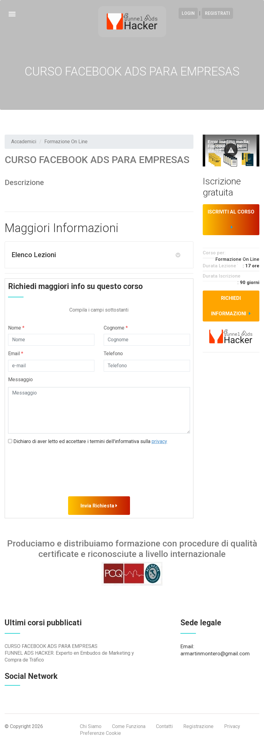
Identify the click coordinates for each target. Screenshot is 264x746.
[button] (231, 150)
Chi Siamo (91, 726)
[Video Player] (231, 150)
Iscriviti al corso (231, 219)
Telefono (113, 353)
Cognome (116, 328)
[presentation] (55, 463)
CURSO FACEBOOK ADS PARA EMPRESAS (51, 646)
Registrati (217, 13)
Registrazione (198, 726)
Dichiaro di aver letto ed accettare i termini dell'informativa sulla (87, 441)
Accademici (23, 141)
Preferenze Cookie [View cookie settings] (100, 733)
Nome (16, 328)
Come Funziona (128, 726)
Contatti (164, 726)
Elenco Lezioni (33, 255)
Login (188, 13)
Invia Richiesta (98, 506)
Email (15, 353)
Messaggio (20, 379)
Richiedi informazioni (231, 306)
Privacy (232, 726)
